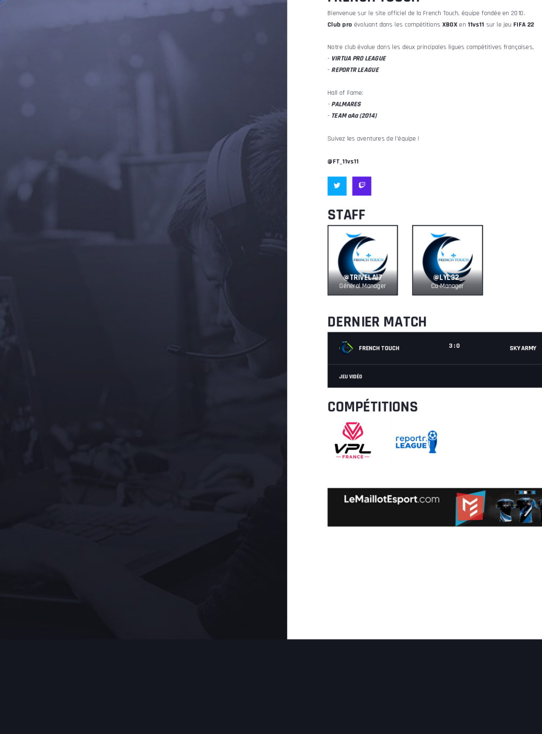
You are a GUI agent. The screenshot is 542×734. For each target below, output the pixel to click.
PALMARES (369, 22)
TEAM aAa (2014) (380, 37)
